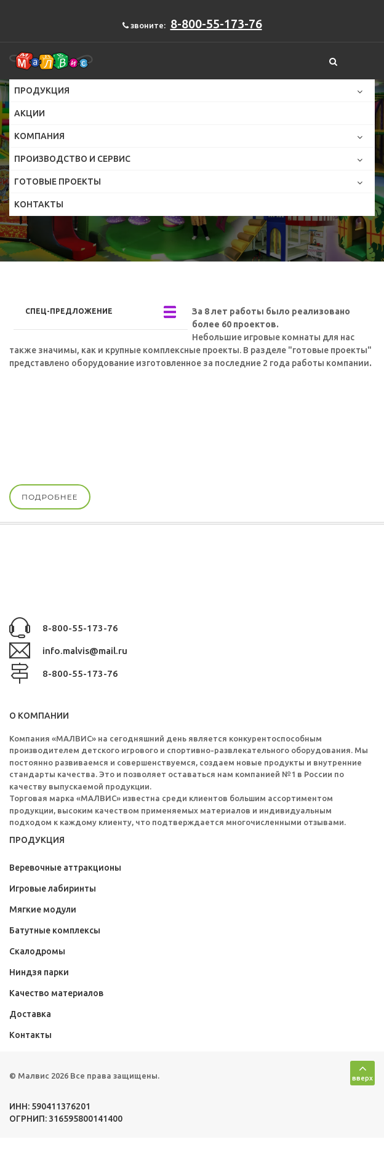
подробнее (50, 496)
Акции (29, 113)
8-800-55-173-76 (216, 24)
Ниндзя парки (39, 972)
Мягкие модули (42, 909)
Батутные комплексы (54, 930)
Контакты (38, 204)
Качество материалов (56, 993)
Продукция (44, 90)
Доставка (30, 1014)
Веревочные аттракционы (65, 867)
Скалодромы (37, 951)
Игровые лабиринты (52, 888)
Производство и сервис (74, 159)
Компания (42, 136)
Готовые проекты (60, 181)
